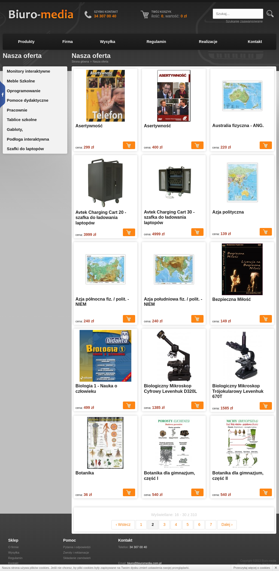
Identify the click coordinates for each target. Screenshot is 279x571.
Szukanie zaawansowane (244, 21)
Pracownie (17, 110)
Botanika (84, 473)
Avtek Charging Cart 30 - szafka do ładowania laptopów (169, 217)
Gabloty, (15, 129)
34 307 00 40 (138, 547)
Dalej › (227, 524)
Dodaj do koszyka (129, 145)
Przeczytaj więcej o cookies (251, 567)
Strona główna (80, 61)
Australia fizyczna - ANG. (238, 125)
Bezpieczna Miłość (231, 299)
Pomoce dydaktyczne (27, 100)
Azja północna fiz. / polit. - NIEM (102, 302)
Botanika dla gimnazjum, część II (237, 476)
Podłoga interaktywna (28, 139)
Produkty (26, 41)
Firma (67, 41)
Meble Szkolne (21, 81)
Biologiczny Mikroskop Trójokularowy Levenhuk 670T (237, 391)
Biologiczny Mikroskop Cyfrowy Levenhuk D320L (170, 389)
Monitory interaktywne (28, 71)
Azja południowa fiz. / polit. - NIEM (173, 302)
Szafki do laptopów (25, 148)
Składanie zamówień (77, 558)
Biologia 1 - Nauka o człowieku (96, 389)
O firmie (13, 547)
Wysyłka (107, 41)
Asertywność (89, 126)
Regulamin (156, 41)
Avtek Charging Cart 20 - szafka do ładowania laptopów (100, 217)
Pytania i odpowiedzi (76, 547)
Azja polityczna (228, 212)
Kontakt (255, 41)
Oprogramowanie (23, 90)
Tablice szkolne (22, 119)
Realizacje (208, 41)
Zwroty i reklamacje (76, 552)
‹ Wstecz (123, 524)
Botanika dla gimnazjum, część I (169, 476)
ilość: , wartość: (169, 16)
